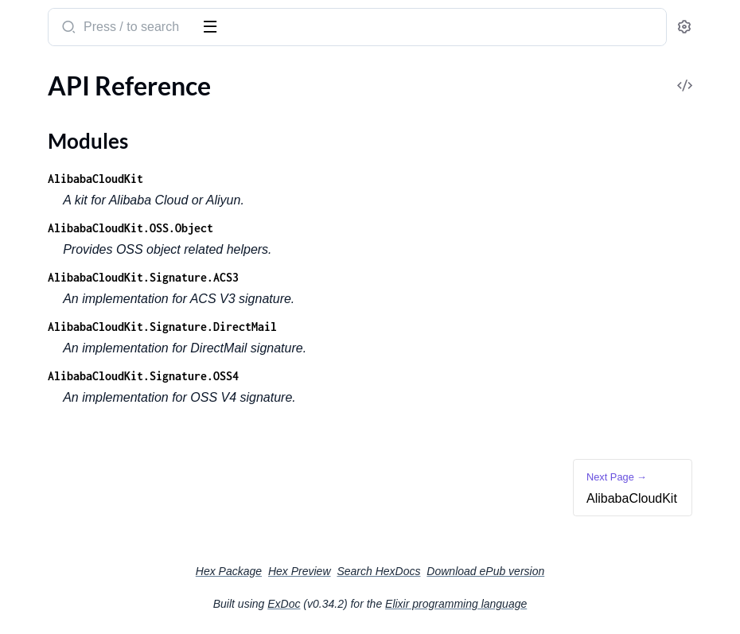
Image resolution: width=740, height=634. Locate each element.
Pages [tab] (28, 74)
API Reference (51, 106)
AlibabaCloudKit (58, 162)
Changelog (41, 184)
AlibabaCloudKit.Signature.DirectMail (401, 326)
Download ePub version (605, 571)
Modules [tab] (89, 74)
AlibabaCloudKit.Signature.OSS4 (381, 376)
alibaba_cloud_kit (70, 19)
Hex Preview (419, 571)
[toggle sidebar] (218, 25)
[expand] (223, 107)
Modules (50, 134)
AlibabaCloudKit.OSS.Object (369, 228)
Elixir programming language (575, 603)
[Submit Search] (306, 29)
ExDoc (403, 603)
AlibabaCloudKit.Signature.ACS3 (381, 277)
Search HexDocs (497, 571)
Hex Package (348, 571)
